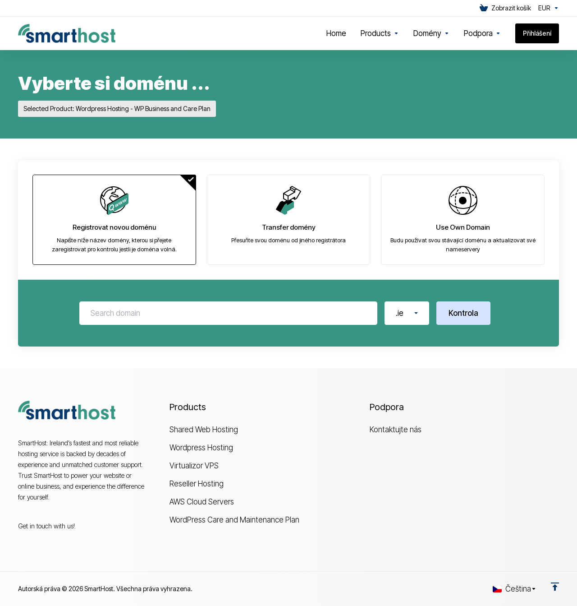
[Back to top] (555, 586)
